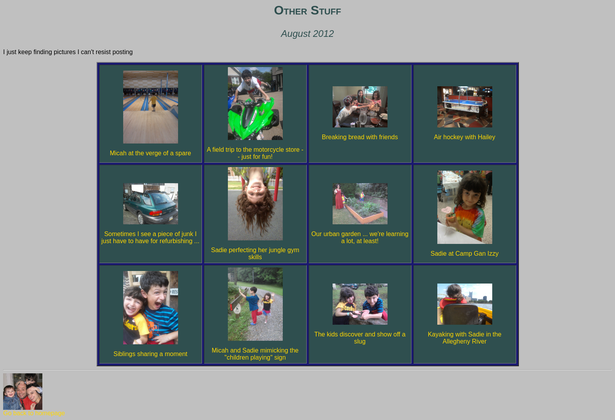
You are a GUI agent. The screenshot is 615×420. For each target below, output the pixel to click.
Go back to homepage (34, 410)
